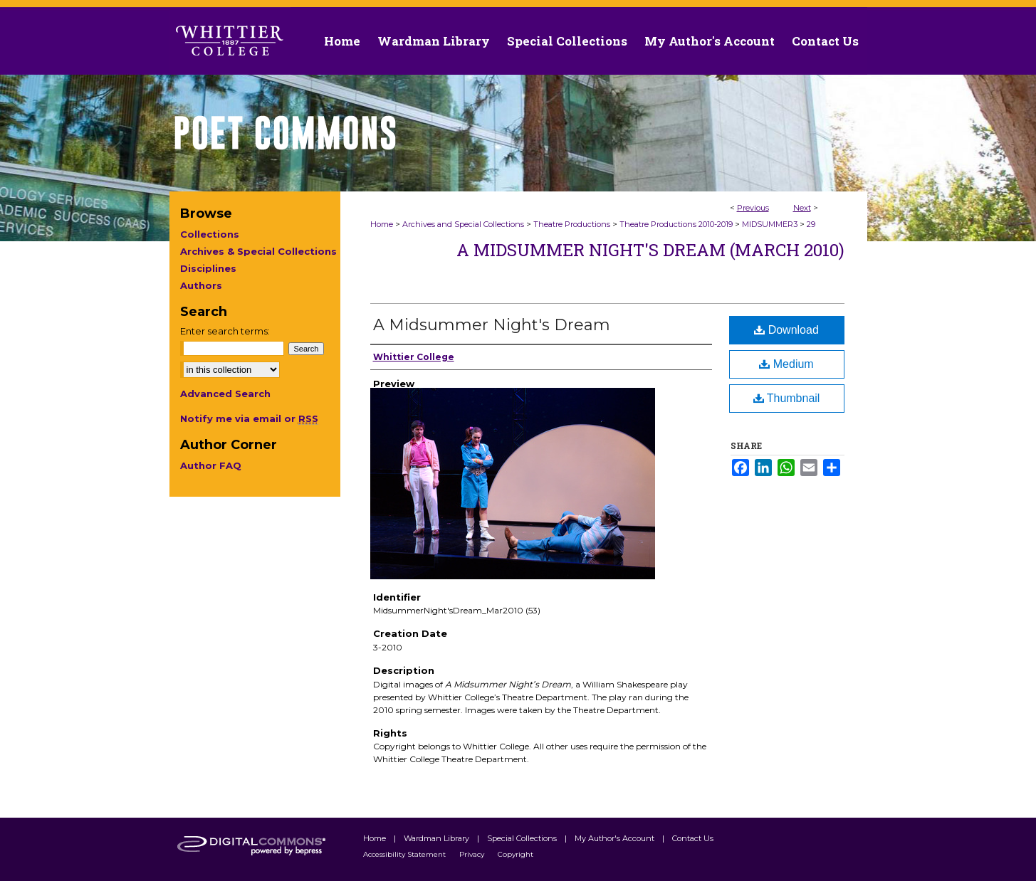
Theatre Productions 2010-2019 (676, 224)
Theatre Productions (571, 224)
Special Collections (523, 838)
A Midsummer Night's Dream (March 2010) (650, 249)
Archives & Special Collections (258, 251)
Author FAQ (210, 465)
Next (802, 208)
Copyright (515, 854)
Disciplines (208, 268)
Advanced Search (225, 393)
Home (381, 224)
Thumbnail (786, 398)
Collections (209, 234)
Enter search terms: (225, 331)
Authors (201, 285)
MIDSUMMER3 (769, 224)
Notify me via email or (249, 418)
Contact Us (825, 41)
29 (811, 224)
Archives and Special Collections (463, 224)
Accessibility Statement (405, 854)
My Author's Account (615, 838)
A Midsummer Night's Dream (491, 324)
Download (786, 330)
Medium (786, 364)
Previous (753, 208)
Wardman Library (437, 838)
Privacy (472, 854)
